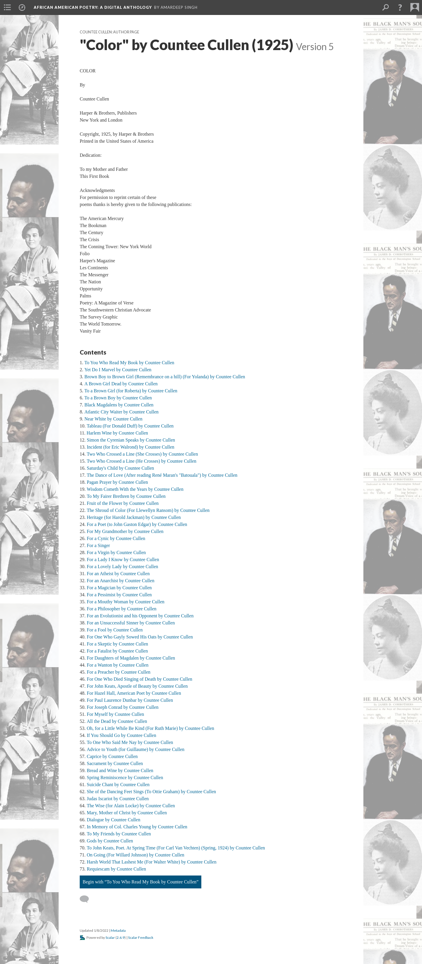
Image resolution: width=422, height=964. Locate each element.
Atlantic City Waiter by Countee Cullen (121, 411)
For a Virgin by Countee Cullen (116, 552)
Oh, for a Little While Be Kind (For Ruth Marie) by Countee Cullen (150, 728)
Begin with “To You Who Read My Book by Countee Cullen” (140, 881)
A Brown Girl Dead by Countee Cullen (121, 383)
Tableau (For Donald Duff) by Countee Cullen (130, 425)
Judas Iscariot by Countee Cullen (118, 798)
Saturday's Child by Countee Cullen (120, 468)
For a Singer (98, 545)
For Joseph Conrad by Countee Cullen (123, 707)
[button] (400, 7)
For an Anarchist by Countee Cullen (120, 580)
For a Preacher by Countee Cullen (118, 672)
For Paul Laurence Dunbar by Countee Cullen (130, 700)
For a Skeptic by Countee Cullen (117, 643)
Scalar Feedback (140, 937)
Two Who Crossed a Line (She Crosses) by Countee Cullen (142, 454)
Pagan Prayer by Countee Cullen (117, 482)
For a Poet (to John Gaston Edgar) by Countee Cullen (137, 524)
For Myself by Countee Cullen (115, 714)
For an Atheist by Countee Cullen (118, 573)
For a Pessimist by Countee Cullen (119, 594)
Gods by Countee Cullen (110, 840)
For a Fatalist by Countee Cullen (117, 650)
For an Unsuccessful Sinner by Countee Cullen (131, 622)
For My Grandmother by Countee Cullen (125, 531)
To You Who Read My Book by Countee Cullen (129, 362)
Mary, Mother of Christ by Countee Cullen (127, 812)
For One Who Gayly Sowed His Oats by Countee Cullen (140, 636)
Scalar (110, 937)
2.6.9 (121, 937)
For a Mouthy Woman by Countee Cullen (125, 601)
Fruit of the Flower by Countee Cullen (123, 503)
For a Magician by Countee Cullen (119, 587)
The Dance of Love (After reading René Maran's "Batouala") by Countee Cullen (162, 475)
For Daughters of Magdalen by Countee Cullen (131, 657)
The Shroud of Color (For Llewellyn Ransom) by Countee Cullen (148, 510)
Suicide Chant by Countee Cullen (118, 784)
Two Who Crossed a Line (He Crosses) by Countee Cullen (141, 461)
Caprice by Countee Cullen (112, 756)
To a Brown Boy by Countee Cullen (118, 397)
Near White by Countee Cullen (113, 418)
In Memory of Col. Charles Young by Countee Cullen (137, 826)
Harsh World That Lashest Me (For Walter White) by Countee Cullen (151, 861)
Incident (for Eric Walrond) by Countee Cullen (130, 446)
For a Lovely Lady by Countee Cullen (122, 566)
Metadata (118, 930)
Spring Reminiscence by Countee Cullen (125, 777)
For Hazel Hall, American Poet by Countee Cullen (134, 693)
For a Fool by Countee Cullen (115, 629)
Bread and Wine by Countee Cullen (120, 770)
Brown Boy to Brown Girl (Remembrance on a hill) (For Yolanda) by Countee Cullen (164, 376)
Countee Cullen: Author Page (109, 32)
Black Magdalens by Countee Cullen (119, 404)
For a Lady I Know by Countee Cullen (123, 559)
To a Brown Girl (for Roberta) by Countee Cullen (130, 390)
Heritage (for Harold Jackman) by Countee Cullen (134, 517)
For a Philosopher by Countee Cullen (121, 608)
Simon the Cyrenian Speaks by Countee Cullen (131, 439)
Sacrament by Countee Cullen (115, 763)
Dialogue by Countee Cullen (113, 819)
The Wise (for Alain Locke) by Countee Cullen (131, 805)
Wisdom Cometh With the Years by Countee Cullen (135, 489)
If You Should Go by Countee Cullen (121, 735)
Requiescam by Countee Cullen (116, 868)
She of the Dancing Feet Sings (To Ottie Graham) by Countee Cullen (151, 791)
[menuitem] (7, 7)
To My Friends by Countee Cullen (119, 833)
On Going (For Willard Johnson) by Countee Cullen (135, 854)
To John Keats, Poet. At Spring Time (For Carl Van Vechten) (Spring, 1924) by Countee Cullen (176, 847)
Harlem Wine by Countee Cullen (117, 432)
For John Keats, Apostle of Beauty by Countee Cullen (137, 686)
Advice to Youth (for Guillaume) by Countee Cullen (135, 749)
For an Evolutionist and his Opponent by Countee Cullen (140, 615)
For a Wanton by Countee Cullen (117, 664)
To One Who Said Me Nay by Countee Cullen (130, 742)
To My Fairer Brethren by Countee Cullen (126, 496)
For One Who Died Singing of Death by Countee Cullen (139, 679)
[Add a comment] (87, 899)
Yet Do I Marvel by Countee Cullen (118, 369)
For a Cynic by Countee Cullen (116, 538)
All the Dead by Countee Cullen (117, 721)
